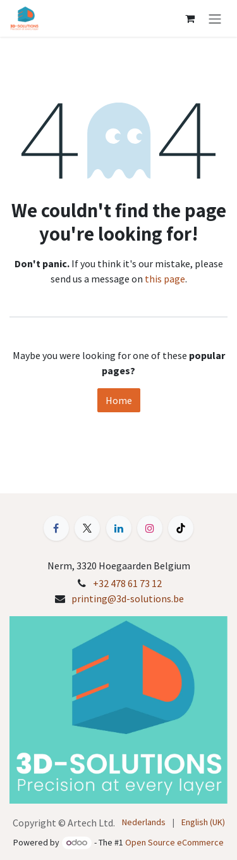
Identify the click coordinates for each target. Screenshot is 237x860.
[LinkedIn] (118, 528)
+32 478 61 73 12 (127, 583)
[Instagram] (149, 528)
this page (165, 278)
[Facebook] (56, 528)
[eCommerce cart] (189, 18)
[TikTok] (180, 528)
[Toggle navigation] (215, 18)
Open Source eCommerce (174, 842)
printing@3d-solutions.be (127, 598)
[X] (87, 528)
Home (119, 400)
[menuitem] (144, 822)
